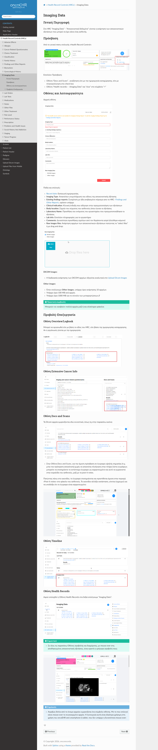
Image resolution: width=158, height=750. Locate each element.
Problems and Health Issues (13, 126)
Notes (5, 104)
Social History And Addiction (14, 130)
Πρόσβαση (10, 82)
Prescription (7, 122)
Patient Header (7, 152)
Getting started (7, 27)
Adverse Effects (9, 42)
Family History (8, 61)
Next (124, 732)
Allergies (6, 46)
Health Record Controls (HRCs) (13, 38)
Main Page (7, 31)
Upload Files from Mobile (11, 166)
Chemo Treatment (10, 53)
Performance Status (10, 119)
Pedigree (5, 155)
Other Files (7, 108)
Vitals (5, 141)
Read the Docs (88, 746)
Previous (50, 732)
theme (68, 746)
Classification (8, 57)
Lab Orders (7, 93)
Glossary (6, 159)
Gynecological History (11, 72)
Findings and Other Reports (13, 64)
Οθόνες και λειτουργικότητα (16, 86)
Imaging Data (8, 75)
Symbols (6, 174)
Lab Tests (6, 97)
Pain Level (7, 115)
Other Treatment (9, 111)
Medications (8, 100)
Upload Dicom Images (11, 163)
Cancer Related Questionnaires (15, 50)
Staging (6, 133)
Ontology (6, 170)
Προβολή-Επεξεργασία (14, 89)
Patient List (6, 148)
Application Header (9, 35)
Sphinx (55, 746)
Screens (5, 144)
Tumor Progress (9, 137)
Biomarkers (7, 68)
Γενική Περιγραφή (12, 79)
